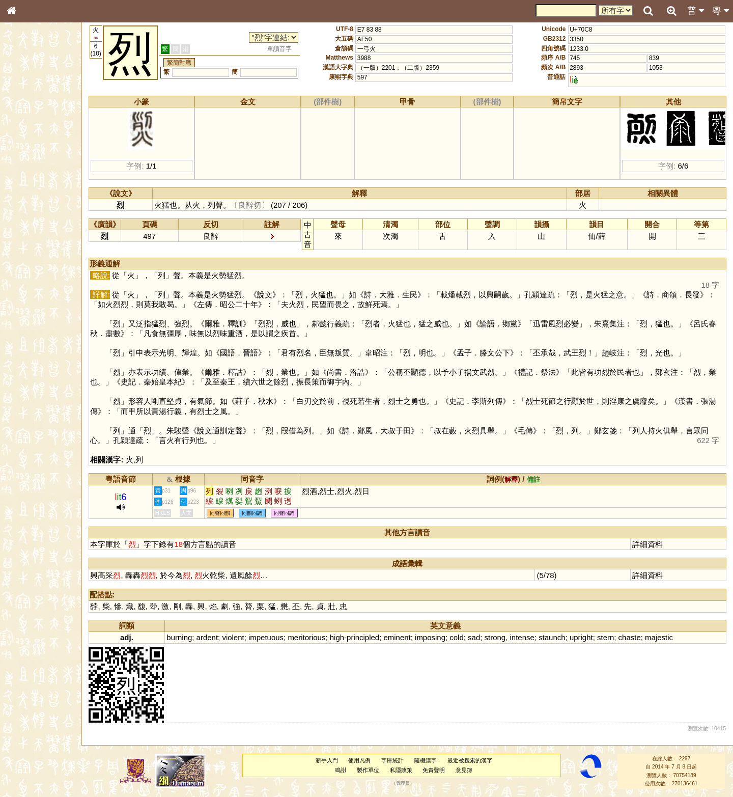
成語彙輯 (25, 339)
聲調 (48, 273)
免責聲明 (437, 770)
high (343, 637)
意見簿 (467, 770)
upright (587, 637)
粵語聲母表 (28, 212)
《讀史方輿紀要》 (37, 329)
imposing (436, 637)
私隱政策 (403, 770)
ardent (213, 637)
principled (369, 637)
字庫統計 (395, 760)
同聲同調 (290, 513)
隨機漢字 (428, 760)
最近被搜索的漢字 (472, 760)
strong (501, 637)
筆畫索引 (25, 146)
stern (611, 637)
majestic (665, 637)
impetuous (272, 637)
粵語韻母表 (28, 222)
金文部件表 (28, 166)
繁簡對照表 (28, 348)
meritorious (313, 637)
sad (480, 637)
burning (186, 637)
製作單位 (370, 770)
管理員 (406, 783)
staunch (558, 637)
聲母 (20, 273)
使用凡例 (362, 760)
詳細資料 (648, 544)
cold (463, 637)
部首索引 (25, 136)
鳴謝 (343, 770)
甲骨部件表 (28, 155)
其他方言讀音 (31, 292)
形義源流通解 (31, 175)
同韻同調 (258, 513)
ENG (44, 112)
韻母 (35, 273)
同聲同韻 (226, 513)
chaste (636, 637)
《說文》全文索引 (37, 319)
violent (239, 637)
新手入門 (329, 760)
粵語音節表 (28, 202)
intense (528, 637)
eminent (403, 637)
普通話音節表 (31, 282)
